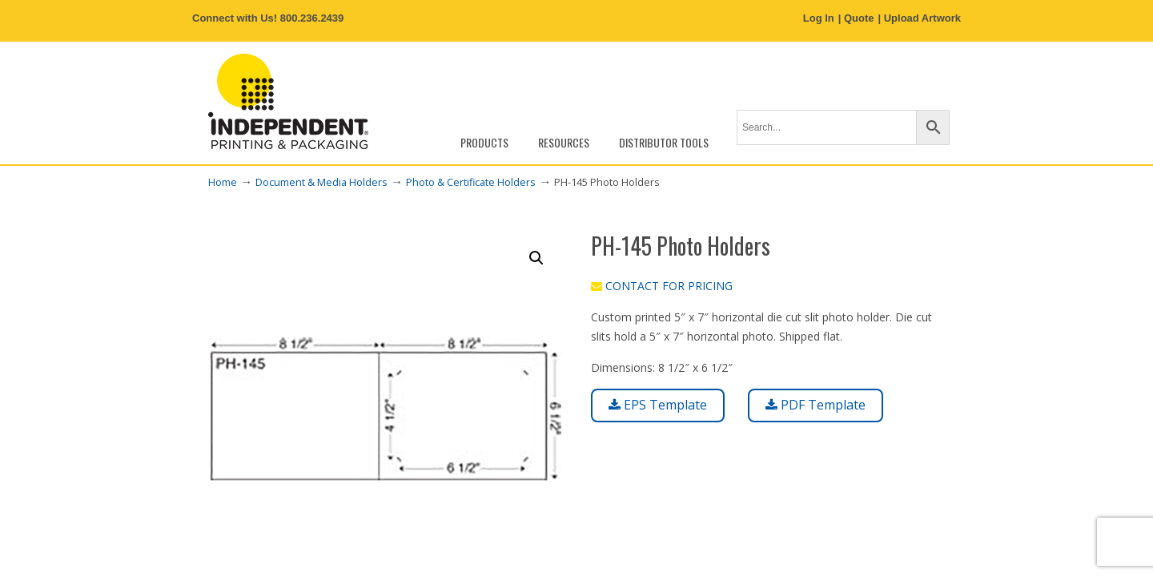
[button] (536, 258)
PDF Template (815, 405)
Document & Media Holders (321, 182)
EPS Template (658, 405)
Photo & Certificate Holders (471, 182)
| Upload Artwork (919, 18)
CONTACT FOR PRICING (662, 285)
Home (222, 182)
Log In (818, 18)
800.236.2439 (312, 18)
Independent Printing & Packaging (288, 101)
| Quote (856, 18)
